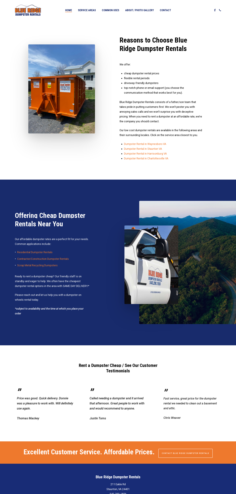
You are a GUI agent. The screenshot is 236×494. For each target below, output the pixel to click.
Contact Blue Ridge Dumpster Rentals (185, 453)
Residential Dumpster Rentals (35, 261)
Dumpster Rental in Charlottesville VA (146, 158)
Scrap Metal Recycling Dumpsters (37, 274)
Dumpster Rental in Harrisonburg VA (145, 153)
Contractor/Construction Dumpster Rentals (43, 267)
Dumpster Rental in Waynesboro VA (145, 144)
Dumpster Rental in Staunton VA (143, 148)
